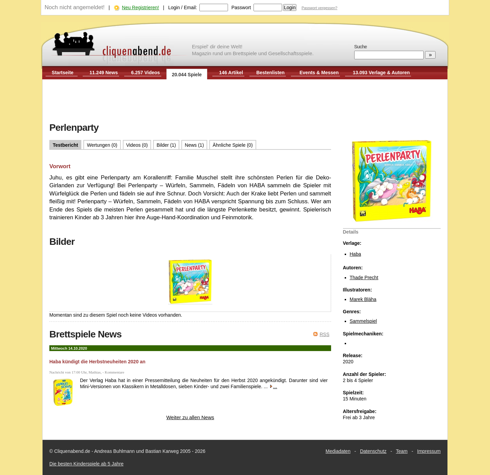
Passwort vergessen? (319, 8)
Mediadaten (338, 451)
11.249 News (103, 72)
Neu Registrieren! (140, 7)
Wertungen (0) (102, 145)
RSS (324, 334)
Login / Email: (182, 7)
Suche (360, 46)
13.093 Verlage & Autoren (381, 72)
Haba (355, 254)
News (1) (194, 145)
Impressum (429, 451)
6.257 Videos (145, 72)
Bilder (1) (166, 145)
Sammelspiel (363, 321)
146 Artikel (231, 72)
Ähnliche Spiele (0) (233, 145)
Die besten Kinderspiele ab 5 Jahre (86, 463)
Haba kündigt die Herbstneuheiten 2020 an (97, 361)
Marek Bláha (363, 299)
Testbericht (65, 145)
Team (402, 451)
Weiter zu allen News (190, 417)
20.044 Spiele (187, 74)
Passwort (241, 7)
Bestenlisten (270, 72)
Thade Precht (364, 277)
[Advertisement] (245, 101)
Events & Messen (319, 72)
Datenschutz (373, 451)
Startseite (63, 72)
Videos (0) (137, 145)
